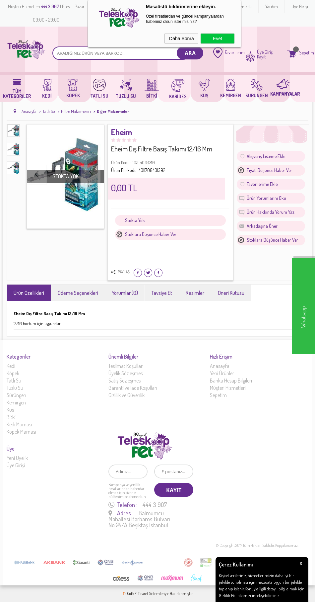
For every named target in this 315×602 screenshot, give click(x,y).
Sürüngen (16, 395)
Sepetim (218, 395)
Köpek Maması (21, 431)
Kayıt (261, 56)
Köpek (13, 373)
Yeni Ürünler (222, 373)
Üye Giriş (265, 52)
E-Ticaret (141, 593)
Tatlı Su (14, 380)
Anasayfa (219, 366)
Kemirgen (16, 402)
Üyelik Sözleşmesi (126, 373)
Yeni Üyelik (17, 458)
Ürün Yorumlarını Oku (266, 198)
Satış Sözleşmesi (125, 380)
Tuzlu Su (15, 388)
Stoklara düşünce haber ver (150, 234)
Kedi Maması (19, 424)
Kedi (11, 366)
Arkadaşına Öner (262, 226)
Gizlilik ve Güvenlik (126, 395)
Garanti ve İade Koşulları (132, 388)
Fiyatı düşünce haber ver (269, 170)
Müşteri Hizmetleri (228, 388)
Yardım (271, 6)
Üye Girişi (299, 6)
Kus (10, 409)
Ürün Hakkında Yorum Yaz (270, 212)
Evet (217, 38)
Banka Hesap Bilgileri (231, 380)
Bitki (11, 417)
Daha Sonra (181, 38)
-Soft (128, 593)
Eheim (121, 132)
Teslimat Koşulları (126, 366)
